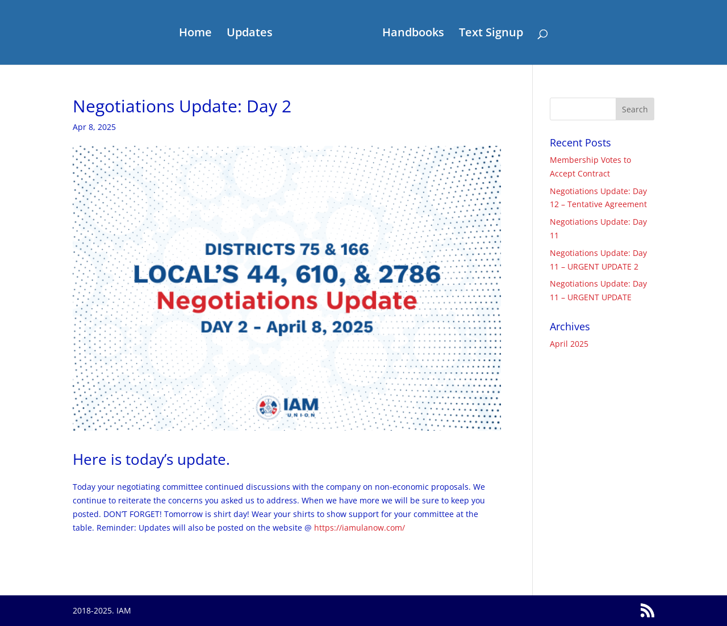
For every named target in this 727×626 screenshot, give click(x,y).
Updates (250, 34)
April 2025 (569, 343)
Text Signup (491, 34)
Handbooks (413, 34)
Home (195, 34)
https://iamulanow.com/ (359, 527)
